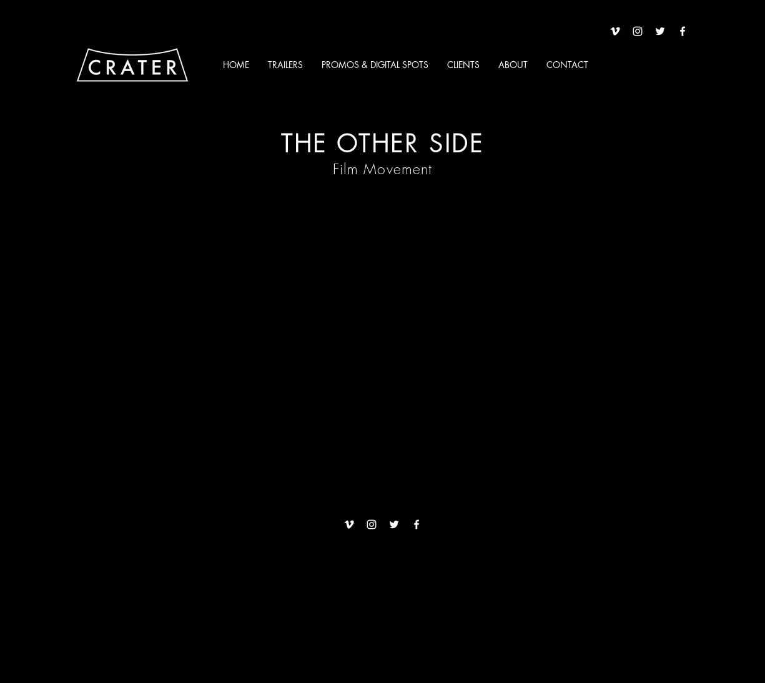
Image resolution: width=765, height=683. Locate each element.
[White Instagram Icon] (637, 31)
